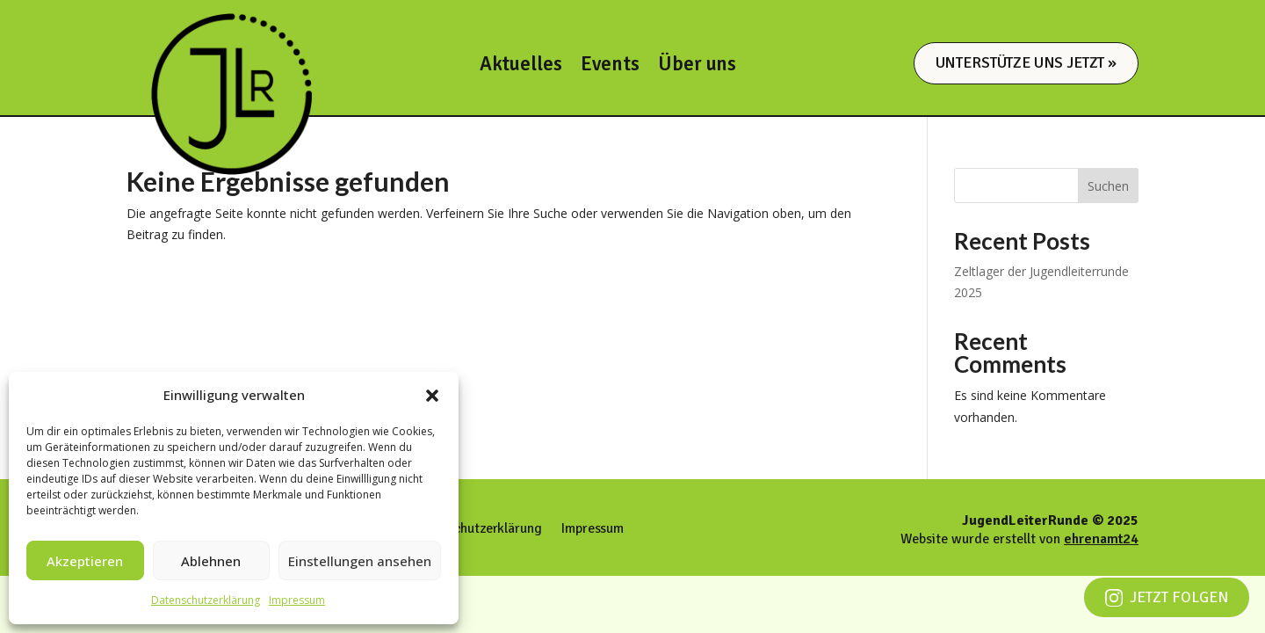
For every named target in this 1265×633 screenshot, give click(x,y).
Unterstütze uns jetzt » (1026, 62)
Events (610, 67)
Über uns (697, 67)
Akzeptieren (85, 561)
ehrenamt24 (1101, 539)
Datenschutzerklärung (205, 600)
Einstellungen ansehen (359, 561)
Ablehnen (211, 561)
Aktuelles (521, 67)
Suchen (1108, 186)
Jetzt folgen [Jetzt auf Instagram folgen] (1166, 597)
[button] (432, 395)
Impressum (297, 600)
